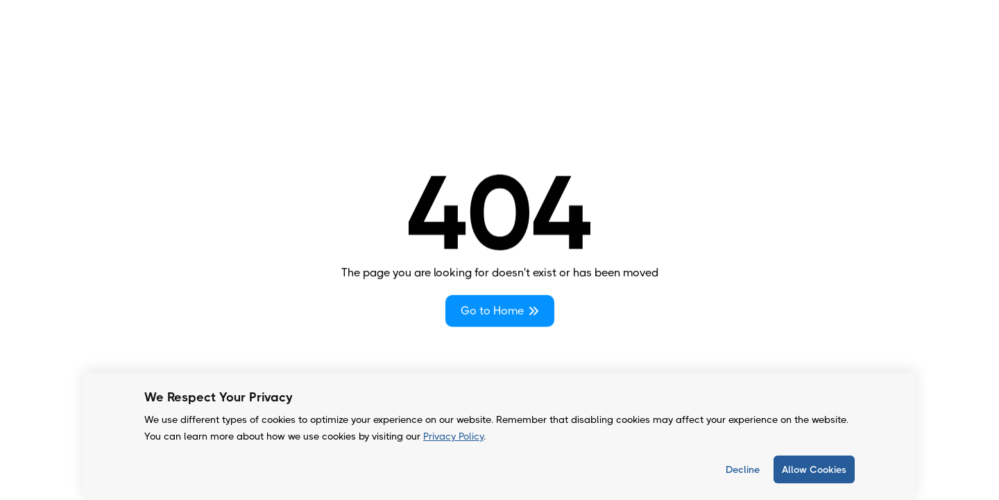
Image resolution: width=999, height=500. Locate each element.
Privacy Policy (453, 436)
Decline (743, 469)
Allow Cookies (814, 469)
